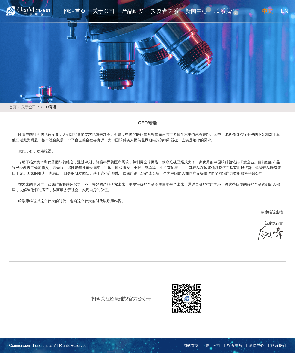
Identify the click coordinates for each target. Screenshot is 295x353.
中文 (267, 11)
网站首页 (75, 11)
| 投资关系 (232, 345)
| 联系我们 (276, 345)
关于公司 (104, 11)
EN (284, 11)
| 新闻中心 (254, 345)
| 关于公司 (210, 345)
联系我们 (225, 11)
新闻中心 (196, 11)
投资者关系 (164, 11)
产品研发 (133, 11)
